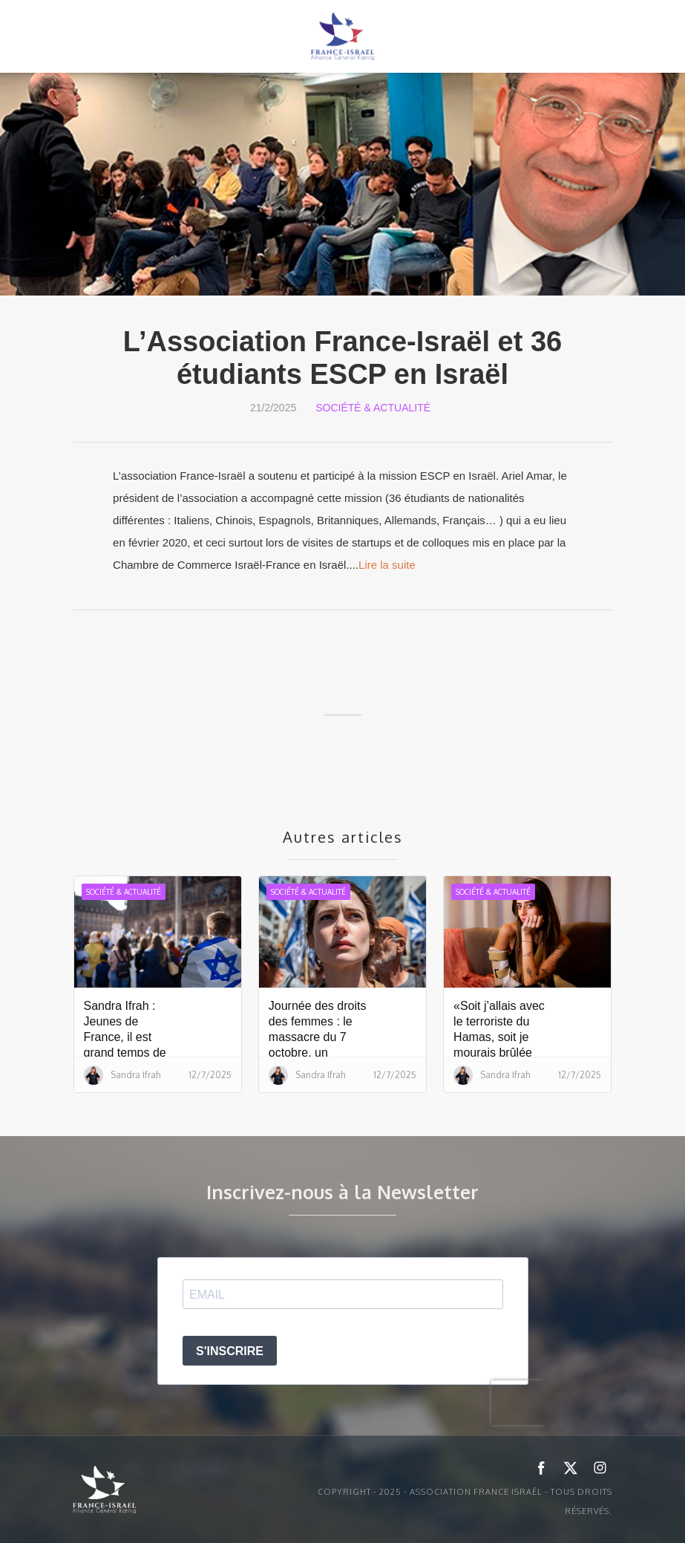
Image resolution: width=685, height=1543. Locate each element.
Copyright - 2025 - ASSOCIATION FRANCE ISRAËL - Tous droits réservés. (465, 1501)
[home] (343, 36)
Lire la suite (387, 564)
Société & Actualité (372, 408)
